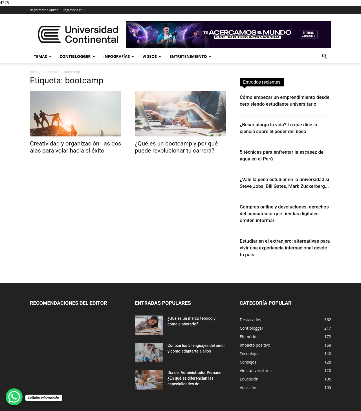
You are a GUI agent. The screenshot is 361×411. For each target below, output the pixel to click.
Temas (43, 56)
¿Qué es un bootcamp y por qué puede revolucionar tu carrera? (176, 147)
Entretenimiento (191, 56)
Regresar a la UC (75, 10)
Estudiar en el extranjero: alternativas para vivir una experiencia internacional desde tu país (285, 247)
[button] (324, 57)
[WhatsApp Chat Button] (14, 396)
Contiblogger (77, 56)
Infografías (119, 56)
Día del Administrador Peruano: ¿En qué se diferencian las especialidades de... (195, 378)
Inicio (34, 71)
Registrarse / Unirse (44, 10)
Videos (151, 56)
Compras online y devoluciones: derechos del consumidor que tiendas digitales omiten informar (284, 213)
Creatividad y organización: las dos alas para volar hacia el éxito (75, 147)
